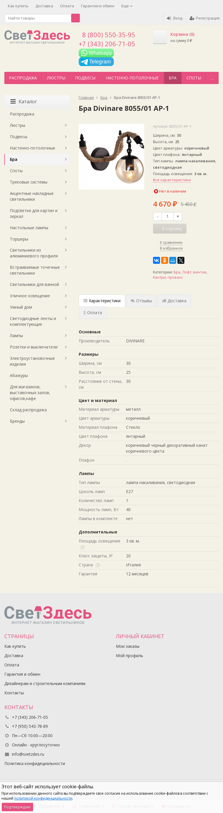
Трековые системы (28, 182)
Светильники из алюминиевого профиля (34, 253)
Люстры (56, 78)
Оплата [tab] (92, 312)
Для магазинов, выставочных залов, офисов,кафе (30, 392)
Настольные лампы (29, 227)
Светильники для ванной (34, 284)
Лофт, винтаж (194, 272)
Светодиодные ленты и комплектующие (33, 321)
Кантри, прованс (168, 277)
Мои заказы (127, 646)
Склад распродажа (28, 409)
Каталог (23, 101)
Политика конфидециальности (34, 763)
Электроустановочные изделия (32, 361)
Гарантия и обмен (97, 5)
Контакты (14, 692)
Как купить (18, 5)
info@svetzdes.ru (28, 754)
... (212, 78)
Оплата (67, 5)
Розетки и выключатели (33, 347)
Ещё (127, 5)
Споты (193, 78)
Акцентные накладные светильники (32, 196)
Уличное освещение (30, 295)
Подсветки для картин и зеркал (33, 213)
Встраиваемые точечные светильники (35, 270)
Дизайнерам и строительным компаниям (44, 683)
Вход (174, 18)
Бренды (17, 421)
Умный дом (21, 307)
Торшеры (19, 239)
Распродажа (23, 78)
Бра (173, 78)
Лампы (16, 335)
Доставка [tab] (174, 300)
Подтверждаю (17, 807)
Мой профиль (129, 655)
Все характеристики (172, 179)
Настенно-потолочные (132, 78)
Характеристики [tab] (102, 300)
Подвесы (85, 78)
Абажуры (19, 375)
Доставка (44, 5)
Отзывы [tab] (141, 300)
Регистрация (205, 18)
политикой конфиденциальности (43, 798)
